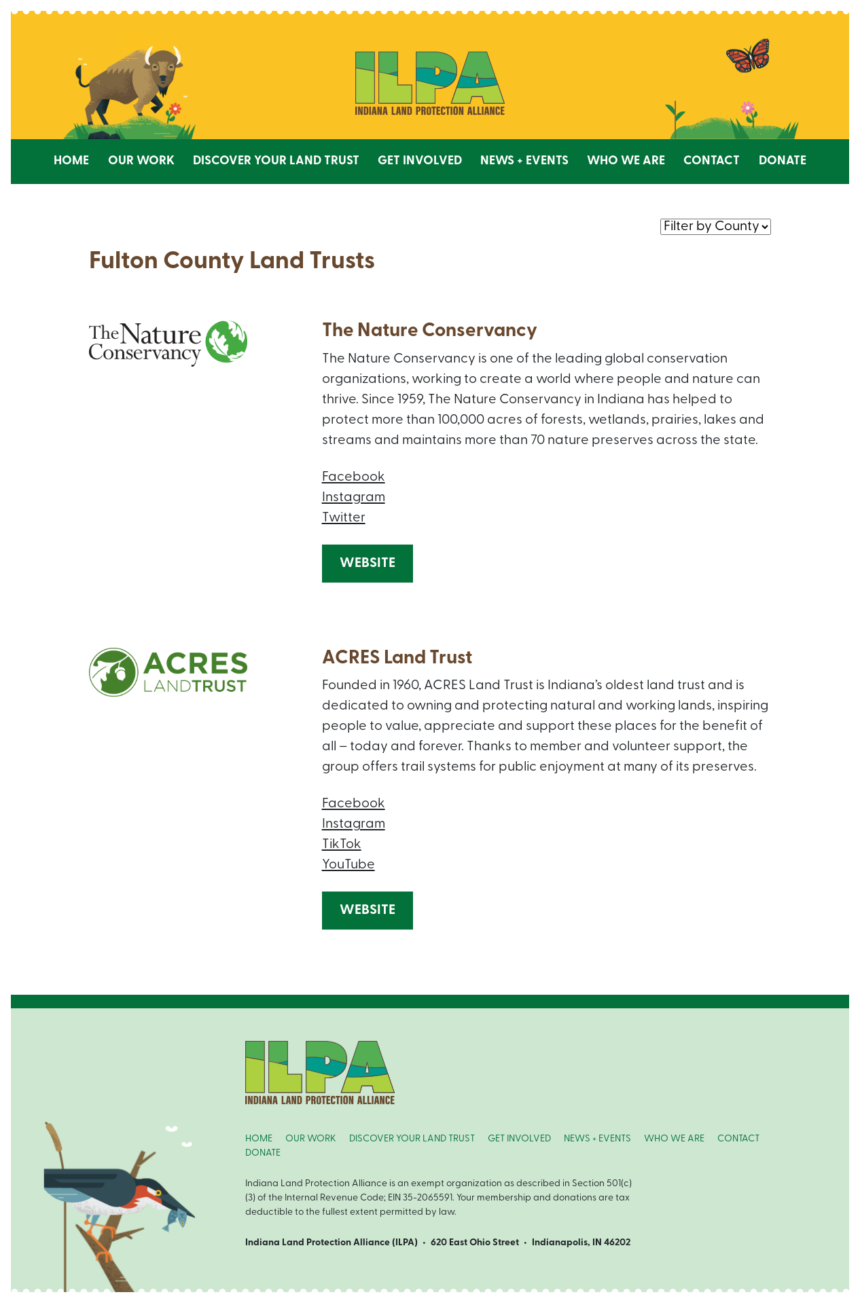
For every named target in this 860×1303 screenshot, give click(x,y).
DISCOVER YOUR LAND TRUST (412, 1139)
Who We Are (626, 161)
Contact (711, 161)
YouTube (348, 865)
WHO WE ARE (674, 1139)
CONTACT (738, 1139)
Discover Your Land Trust (276, 161)
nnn (715, 226)
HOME (258, 1139)
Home (71, 161)
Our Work (141, 161)
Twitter (343, 518)
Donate (782, 161)
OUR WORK (310, 1139)
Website (367, 563)
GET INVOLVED (519, 1139)
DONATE (263, 1153)
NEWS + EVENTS (597, 1139)
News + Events (524, 161)
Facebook (353, 477)
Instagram (353, 497)
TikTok (341, 844)
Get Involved (420, 161)
